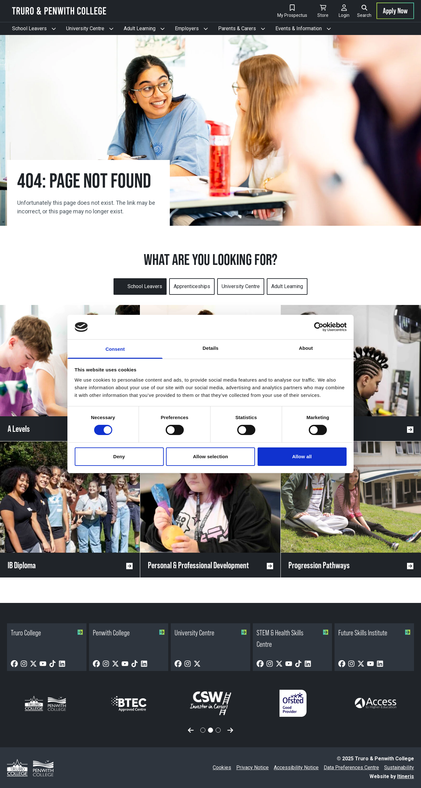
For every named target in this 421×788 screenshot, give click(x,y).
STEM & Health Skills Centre (292, 638)
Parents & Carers (244, 30)
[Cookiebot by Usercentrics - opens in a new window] (319, 327)
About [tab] (306, 348)
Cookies (222, 767)
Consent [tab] (115, 349)
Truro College (47, 632)
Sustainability (399, 767)
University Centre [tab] (241, 286)
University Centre (92, 30)
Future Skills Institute (374, 632)
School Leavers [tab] (145, 286)
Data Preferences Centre (351, 767)
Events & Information (305, 30)
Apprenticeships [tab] (192, 286)
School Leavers (36, 30)
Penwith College (129, 632)
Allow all (302, 456)
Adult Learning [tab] (287, 286)
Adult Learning (147, 30)
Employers (194, 30)
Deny (119, 456)
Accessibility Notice (296, 767)
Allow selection (210, 456)
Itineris (405, 776)
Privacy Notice (252, 767)
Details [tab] (210, 348)
